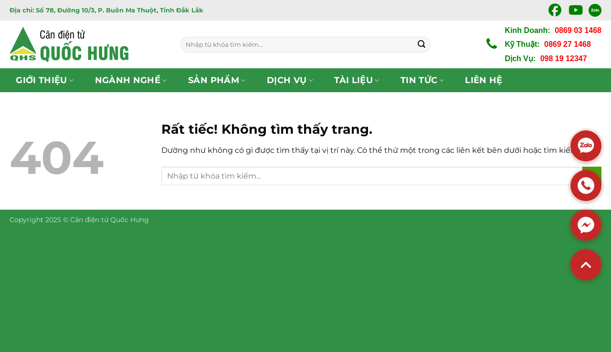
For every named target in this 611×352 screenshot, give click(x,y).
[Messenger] (585, 225)
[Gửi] (421, 44)
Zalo (595, 10)
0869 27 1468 (567, 44)
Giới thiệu (45, 80)
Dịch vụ (290, 80)
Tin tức (422, 80)
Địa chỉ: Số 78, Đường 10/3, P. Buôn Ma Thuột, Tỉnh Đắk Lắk (106, 10)
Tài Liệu (356, 80)
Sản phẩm (216, 80)
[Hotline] (585, 185)
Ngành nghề (131, 80)
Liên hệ (483, 80)
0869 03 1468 (578, 30)
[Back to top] (585, 264)
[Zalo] (585, 145)
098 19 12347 (563, 58)
